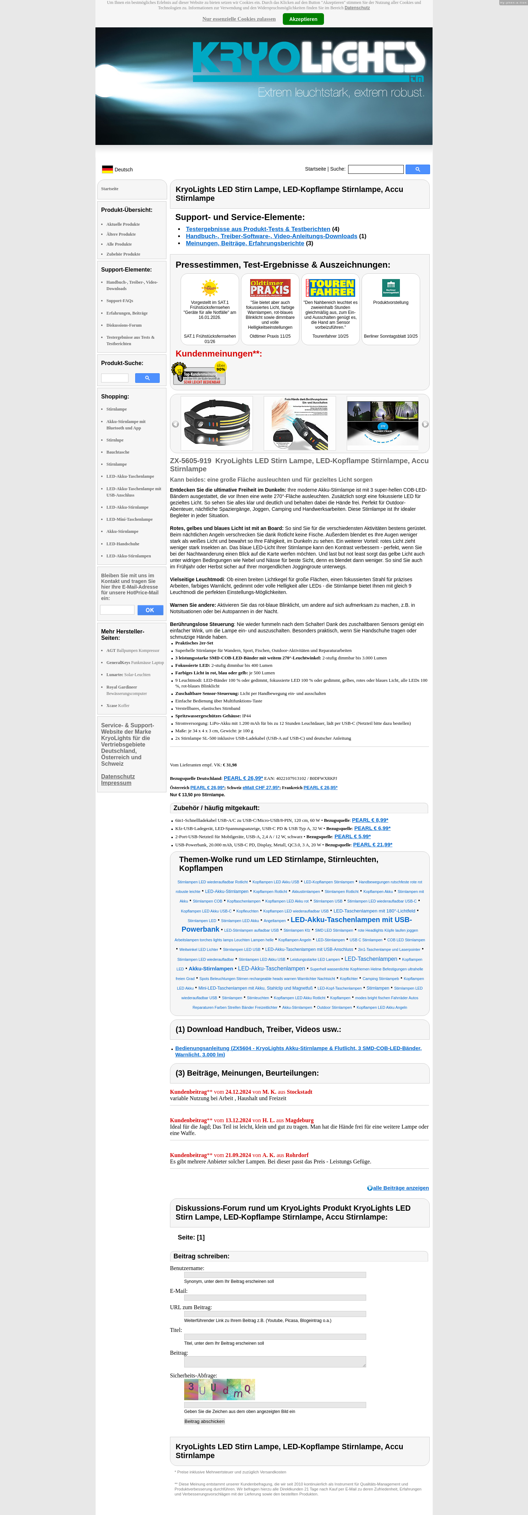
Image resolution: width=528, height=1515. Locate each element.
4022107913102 (291, 778)
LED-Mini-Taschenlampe (129, 519)
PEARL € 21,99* (372, 844)
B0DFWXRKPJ (323, 778)
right (425, 424)
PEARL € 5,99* (353, 836)
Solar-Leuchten (128, 674)
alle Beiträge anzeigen (401, 1188)
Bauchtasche (118, 452)
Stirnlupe (114, 440)
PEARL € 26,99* (243, 778)
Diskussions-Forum (124, 325)
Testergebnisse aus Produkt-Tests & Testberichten (258, 229)
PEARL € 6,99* (372, 828)
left (175, 424)
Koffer (118, 705)
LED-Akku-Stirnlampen (128, 555)
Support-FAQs (119, 300)
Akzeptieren (303, 19)
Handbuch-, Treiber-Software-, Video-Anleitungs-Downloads (271, 236)
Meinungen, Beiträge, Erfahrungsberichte (245, 243)
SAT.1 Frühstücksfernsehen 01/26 (210, 339)
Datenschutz (357, 7)
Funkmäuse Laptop (135, 662)
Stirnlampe (116, 409)
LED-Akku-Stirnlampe (127, 507)
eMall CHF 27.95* (261, 787)
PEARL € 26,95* (320, 787)
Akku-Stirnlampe (122, 531)
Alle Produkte (119, 244)
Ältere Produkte (121, 234)
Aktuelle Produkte (123, 224)
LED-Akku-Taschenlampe (130, 476)
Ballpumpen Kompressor (132, 650)
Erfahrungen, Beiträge (127, 313)
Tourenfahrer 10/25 (330, 336)
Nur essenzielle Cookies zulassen (239, 19)
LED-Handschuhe (122, 543)
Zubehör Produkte (123, 254)
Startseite (315, 169)
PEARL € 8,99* (370, 820)
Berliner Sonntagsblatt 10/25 (391, 336)
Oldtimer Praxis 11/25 (270, 336)
